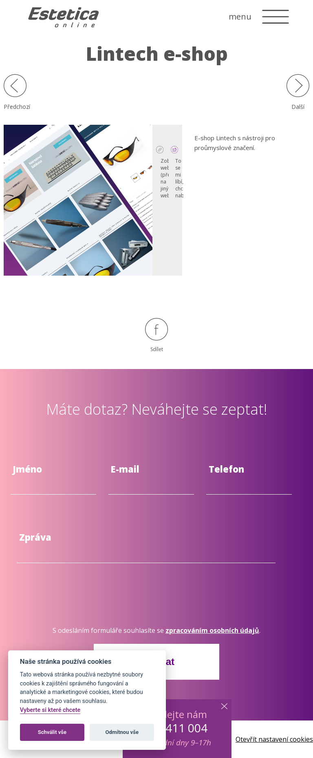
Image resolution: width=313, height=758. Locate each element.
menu (240, 16)
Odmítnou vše (122, 732)
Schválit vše (52, 732)
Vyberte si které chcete (50, 710)
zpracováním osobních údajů (212, 630)
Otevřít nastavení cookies (274, 739)
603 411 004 (175, 728)
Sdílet (156, 335)
